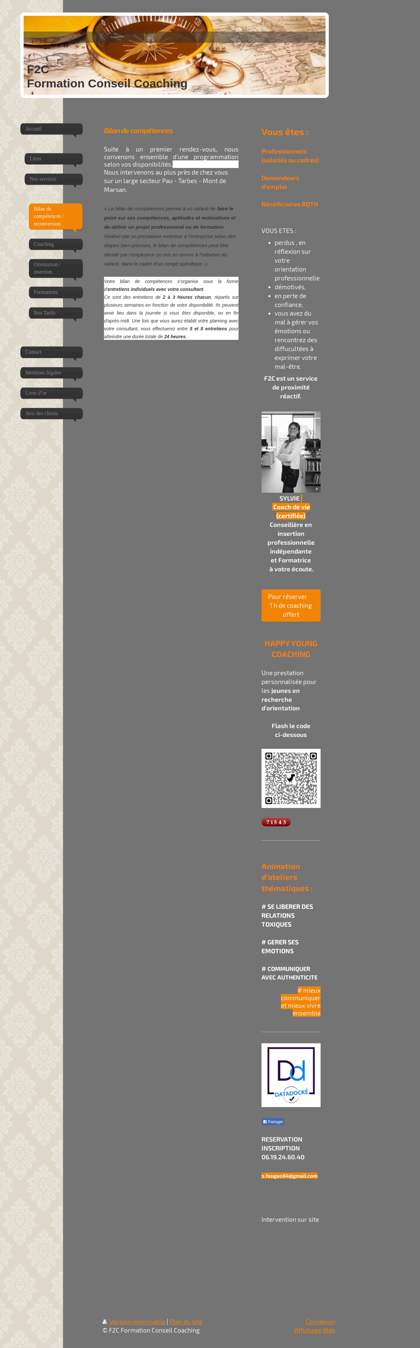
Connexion (320, 1321)
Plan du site (186, 1321)
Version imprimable (134, 1321)
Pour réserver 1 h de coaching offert (291, 605)
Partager (273, 1122)
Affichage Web (314, 1330)
